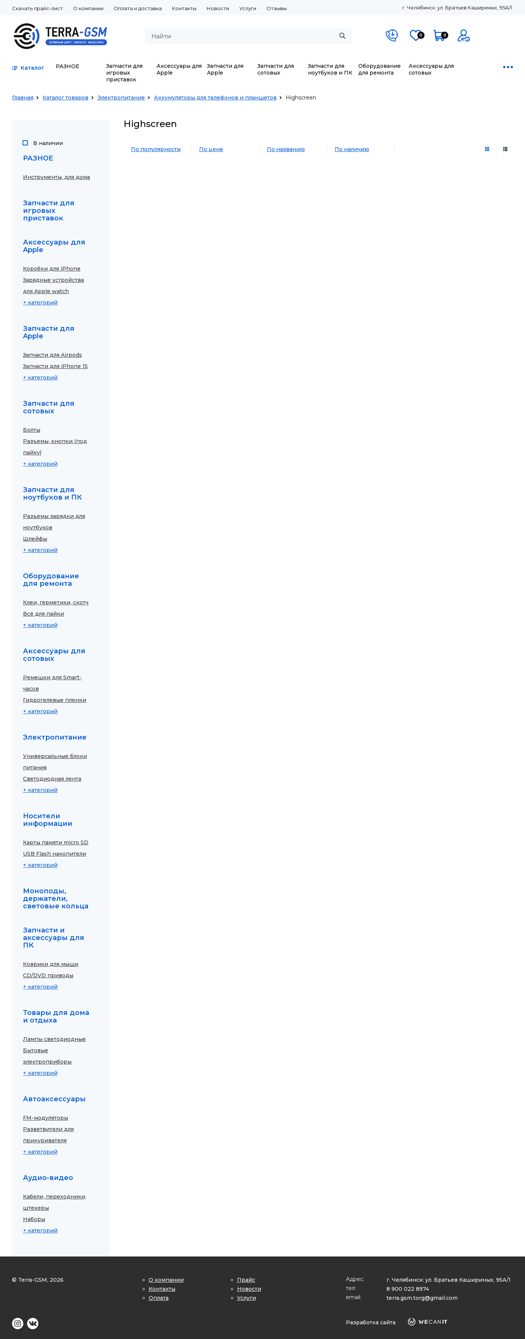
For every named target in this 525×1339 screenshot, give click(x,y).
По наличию (352, 149)
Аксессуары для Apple (179, 69)
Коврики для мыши (50, 964)
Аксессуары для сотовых (431, 69)
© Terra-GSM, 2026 (38, 1279)
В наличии (48, 143)
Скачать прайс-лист (37, 8)
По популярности (156, 149)
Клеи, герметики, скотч (55, 602)
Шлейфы (35, 538)
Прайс (246, 1279)
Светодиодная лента (52, 778)
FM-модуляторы (45, 1117)
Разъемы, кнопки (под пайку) (55, 447)
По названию (286, 149)
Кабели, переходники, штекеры (54, 1202)
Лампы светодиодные (54, 1039)
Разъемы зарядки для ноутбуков (54, 522)
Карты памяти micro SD (55, 842)
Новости (218, 8)
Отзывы (276, 8)
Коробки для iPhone (52, 268)
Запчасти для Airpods (52, 355)
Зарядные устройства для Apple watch (53, 286)
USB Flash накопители (54, 853)
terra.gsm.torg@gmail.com (422, 1298)
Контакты (184, 8)
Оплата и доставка (138, 8)
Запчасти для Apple (225, 69)
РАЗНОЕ (67, 66)
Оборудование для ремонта (379, 69)
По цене (211, 149)
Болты (31, 429)
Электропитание (121, 97)
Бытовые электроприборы (47, 1056)
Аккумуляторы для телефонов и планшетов (215, 97)
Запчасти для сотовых (275, 69)
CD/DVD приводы (48, 975)
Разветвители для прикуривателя (48, 1135)
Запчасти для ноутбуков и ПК (330, 69)
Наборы (34, 1219)
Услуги (247, 8)
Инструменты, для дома (56, 177)
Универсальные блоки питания (55, 762)
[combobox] (248, 36)
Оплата (159, 1298)
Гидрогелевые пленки (54, 700)
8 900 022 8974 (408, 1289)
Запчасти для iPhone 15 (55, 366)
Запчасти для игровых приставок (124, 73)
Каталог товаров (65, 97)
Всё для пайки (43, 613)
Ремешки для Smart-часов (52, 683)
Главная (22, 97)
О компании (88, 8)
